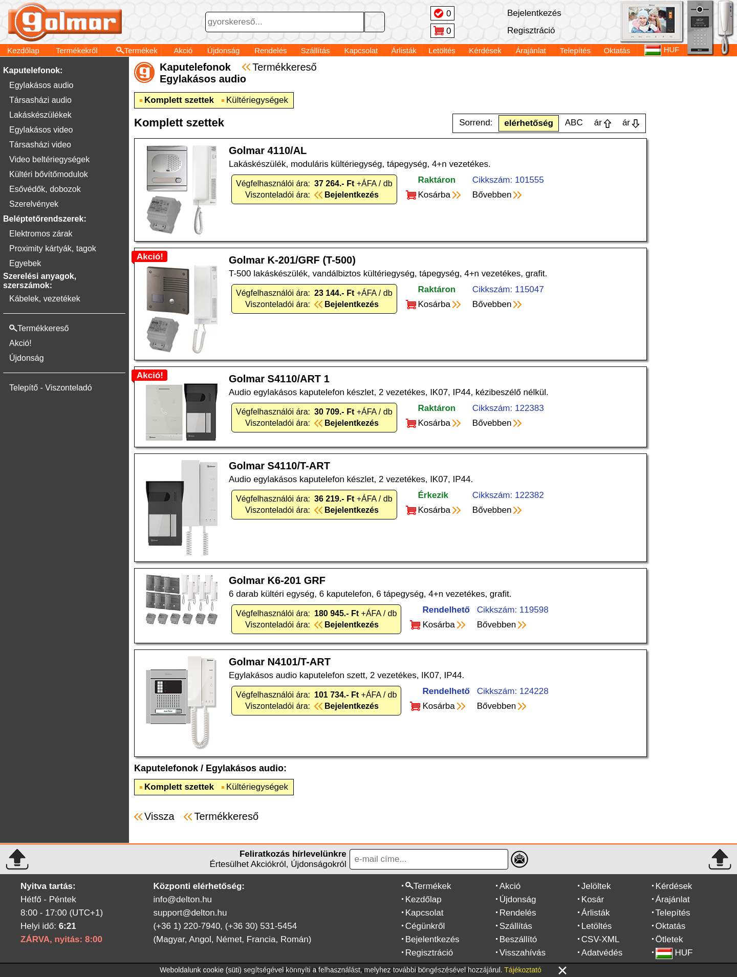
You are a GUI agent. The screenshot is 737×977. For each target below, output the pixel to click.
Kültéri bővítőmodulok (48, 174)
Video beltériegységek (49, 159)
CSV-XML (600, 939)
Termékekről (77, 50)
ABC (574, 122)
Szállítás (315, 50)
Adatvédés (601, 953)
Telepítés (575, 50)
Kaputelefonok (166, 768)
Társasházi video (40, 144)
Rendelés (270, 50)
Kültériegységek (257, 100)
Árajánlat (531, 50)
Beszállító (518, 939)
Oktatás (617, 50)
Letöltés (442, 50)
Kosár (592, 899)
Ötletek (669, 939)
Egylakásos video (41, 129)
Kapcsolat (361, 50)
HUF (674, 953)
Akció (183, 50)
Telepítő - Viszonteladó (50, 387)
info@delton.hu (182, 899)
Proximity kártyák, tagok (52, 248)
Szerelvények (33, 204)
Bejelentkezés (432, 939)
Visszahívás (523, 953)
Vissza (159, 816)
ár (598, 122)
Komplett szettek (179, 100)
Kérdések (485, 50)
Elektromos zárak (41, 233)
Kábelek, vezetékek (44, 298)
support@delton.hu (190, 913)
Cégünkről (425, 926)
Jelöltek (596, 886)
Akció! (20, 343)
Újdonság (223, 50)
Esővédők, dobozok (45, 189)
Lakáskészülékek (40, 115)
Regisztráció (429, 953)
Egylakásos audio (41, 85)
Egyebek (25, 263)
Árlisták (404, 50)
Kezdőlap (23, 50)
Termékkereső (284, 67)
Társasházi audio (40, 100)
